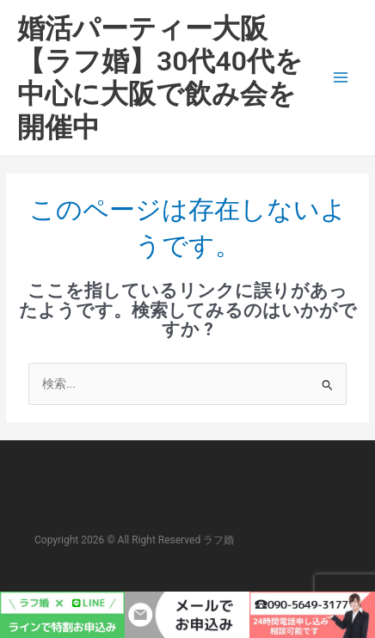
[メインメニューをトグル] (341, 77)
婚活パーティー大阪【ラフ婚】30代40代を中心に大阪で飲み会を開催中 (160, 78)
